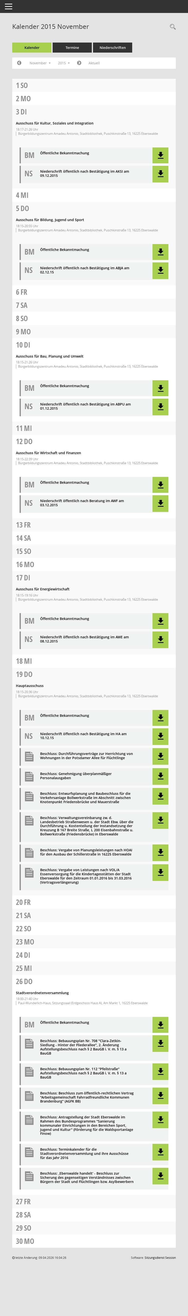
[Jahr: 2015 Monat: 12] (79, 63)
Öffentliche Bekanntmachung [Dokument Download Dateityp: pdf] (64, 153)
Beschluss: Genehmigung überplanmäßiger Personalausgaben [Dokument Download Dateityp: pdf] (76, 776)
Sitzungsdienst (160, 1258)
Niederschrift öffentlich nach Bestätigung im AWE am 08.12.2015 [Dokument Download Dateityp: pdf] (84, 639)
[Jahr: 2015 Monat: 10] (19, 63)
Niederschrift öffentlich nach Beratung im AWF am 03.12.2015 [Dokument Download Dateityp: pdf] (82, 503)
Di (24, 112)
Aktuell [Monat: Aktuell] (94, 63)
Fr (24, 292)
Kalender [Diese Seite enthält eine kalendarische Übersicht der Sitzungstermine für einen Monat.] (31, 47)
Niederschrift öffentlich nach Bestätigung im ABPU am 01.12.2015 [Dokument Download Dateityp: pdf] (85, 406)
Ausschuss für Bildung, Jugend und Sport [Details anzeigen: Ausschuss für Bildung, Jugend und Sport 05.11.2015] (50, 219)
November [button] (40, 63)
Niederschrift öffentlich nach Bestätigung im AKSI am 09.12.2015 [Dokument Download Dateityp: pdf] (84, 173)
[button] (160, 155)
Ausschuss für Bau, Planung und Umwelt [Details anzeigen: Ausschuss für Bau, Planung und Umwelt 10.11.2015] (49, 356)
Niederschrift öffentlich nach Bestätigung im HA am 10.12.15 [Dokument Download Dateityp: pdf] (83, 736)
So (24, 85)
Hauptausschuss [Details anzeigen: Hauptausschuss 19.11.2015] (30, 685)
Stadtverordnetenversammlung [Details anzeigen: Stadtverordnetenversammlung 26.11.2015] (42, 992)
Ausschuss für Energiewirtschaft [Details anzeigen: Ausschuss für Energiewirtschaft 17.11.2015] (43, 589)
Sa (24, 305)
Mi (25, 195)
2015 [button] (64, 63)
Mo (26, 98)
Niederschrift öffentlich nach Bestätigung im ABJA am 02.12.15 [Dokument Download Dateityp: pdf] (84, 270)
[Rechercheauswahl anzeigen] (171, 27)
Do (25, 208)
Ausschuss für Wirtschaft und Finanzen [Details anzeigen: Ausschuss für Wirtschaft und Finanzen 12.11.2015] (48, 452)
